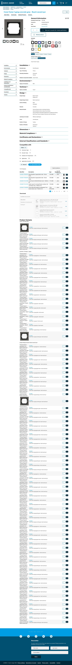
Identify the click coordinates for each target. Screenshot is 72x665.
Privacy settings (21, 662)
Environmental (10, 68)
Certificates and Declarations (10, 82)
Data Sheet (6, 14)
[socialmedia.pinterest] (51, 636)
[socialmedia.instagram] (36, 636)
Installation (10, 65)
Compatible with (10, 89)
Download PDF (44, 26)
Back (66, 12)
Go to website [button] (30, 3)
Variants (30, 14)
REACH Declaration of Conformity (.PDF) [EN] (48, 205)
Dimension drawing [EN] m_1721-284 (47, 214)
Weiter (36, 656)
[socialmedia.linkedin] (28, 636)
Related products (38, 35)
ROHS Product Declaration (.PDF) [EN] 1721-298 (49, 199)
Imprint (39, 662)
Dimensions (10, 76)
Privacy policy (45, 662)
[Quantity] (35, 30)
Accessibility (52, 662)
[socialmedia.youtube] (43, 636)
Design (10, 74)
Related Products (22, 14)
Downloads (13, 14)
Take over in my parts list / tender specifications (54, 30)
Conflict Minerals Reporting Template (47, 209)
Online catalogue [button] (21, 3)
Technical (10, 71)
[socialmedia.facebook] (21, 636)
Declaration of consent (31, 662)
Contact (58, 662)
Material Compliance (10, 79)
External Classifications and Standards (10, 86)
